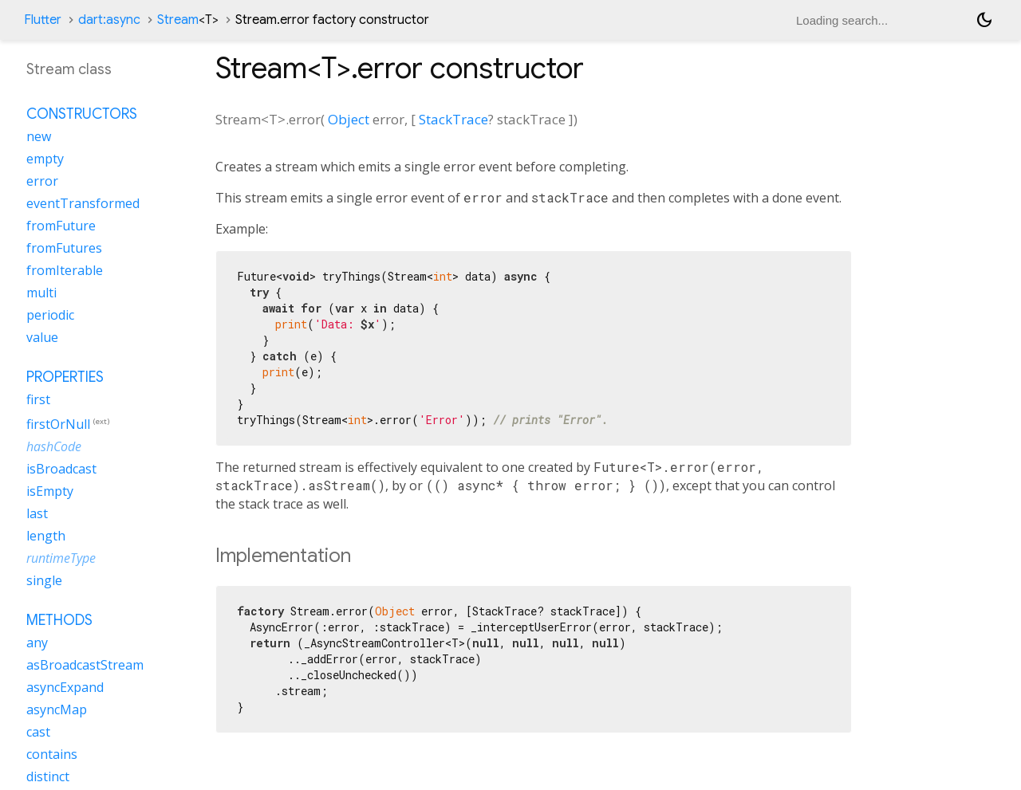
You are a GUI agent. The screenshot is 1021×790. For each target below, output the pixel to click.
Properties (65, 377)
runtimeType (61, 558)
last (37, 513)
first (38, 399)
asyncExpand (65, 687)
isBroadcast (61, 469)
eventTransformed (83, 203)
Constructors (81, 114)
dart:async (109, 20)
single (44, 580)
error (42, 181)
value (42, 337)
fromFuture (61, 225)
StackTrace (453, 119)
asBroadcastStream (85, 665)
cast (38, 732)
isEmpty (49, 491)
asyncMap (56, 709)
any (37, 642)
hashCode (53, 446)
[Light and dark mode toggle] (984, 20)
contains (51, 754)
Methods (59, 620)
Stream (188, 20)
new (38, 136)
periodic (50, 315)
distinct (47, 776)
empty (45, 158)
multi (41, 292)
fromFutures (64, 248)
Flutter (42, 20)
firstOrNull (58, 424)
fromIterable (64, 270)
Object (348, 119)
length (45, 535)
